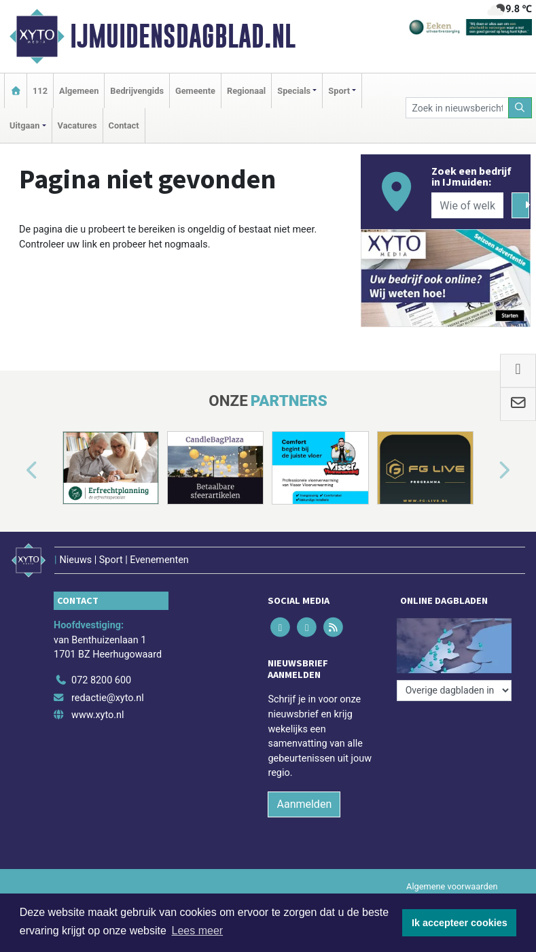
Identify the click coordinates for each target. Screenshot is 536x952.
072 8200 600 (101, 680)
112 (40, 91)
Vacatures (77, 125)
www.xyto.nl (97, 715)
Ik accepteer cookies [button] (459, 922)
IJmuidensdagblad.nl (183, 36)
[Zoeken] (520, 107)
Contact (124, 125)
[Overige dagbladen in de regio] (454, 690)
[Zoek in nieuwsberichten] (457, 107)
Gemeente (195, 91)
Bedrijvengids (137, 91)
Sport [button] (339, 91)
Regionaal (246, 91)
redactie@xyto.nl (107, 698)
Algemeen (79, 91)
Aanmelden (304, 804)
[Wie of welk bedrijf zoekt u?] (467, 205)
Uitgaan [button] (24, 125)
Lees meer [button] (198, 930)
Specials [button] (293, 91)
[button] (16, 470)
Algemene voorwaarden (451, 886)
